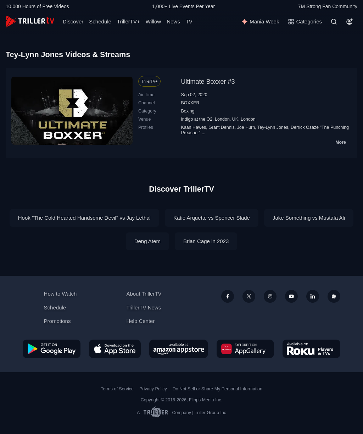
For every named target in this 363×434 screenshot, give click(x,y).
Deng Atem (147, 241)
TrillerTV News (143, 307)
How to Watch (60, 294)
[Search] (334, 21)
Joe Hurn (246, 127)
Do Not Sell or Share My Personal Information (217, 388)
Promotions (57, 321)
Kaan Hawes (193, 127)
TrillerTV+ (128, 21)
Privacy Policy (153, 388)
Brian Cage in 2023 (206, 241)
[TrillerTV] (30, 21)
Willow (153, 21)
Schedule (100, 21)
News (173, 21)
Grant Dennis (221, 127)
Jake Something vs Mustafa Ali (309, 218)
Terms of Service (117, 388)
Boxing (187, 111)
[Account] (349, 21)
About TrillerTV (143, 294)
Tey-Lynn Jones (272, 127)
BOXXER (190, 102)
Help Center (140, 321)
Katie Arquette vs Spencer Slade (211, 218)
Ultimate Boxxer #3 (208, 81)
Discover (73, 21)
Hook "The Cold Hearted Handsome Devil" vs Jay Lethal (84, 218)
